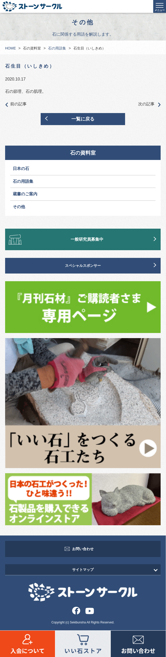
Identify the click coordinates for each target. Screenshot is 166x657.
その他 (19, 207)
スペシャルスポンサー (83, 266)
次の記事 (149, 104)
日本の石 (21, 168)
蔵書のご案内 (25, 194)
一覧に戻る (82, 119)
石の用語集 (57, 48)
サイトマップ (83, 570)
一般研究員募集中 (87, 239)
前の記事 (16, 104)
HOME (10, 48)
